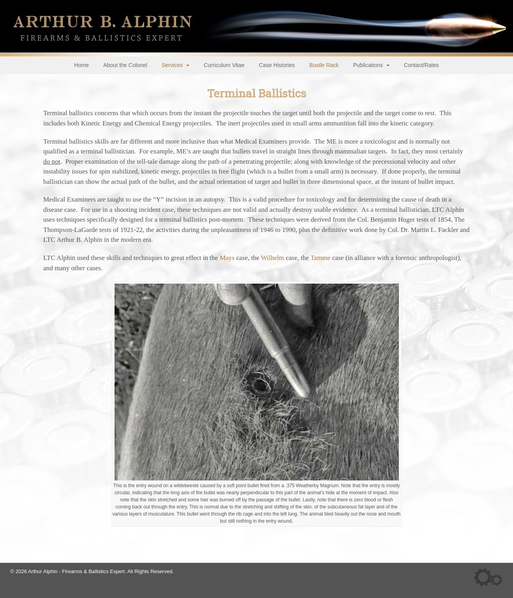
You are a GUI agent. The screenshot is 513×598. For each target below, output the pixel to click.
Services (172, 65)
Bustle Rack (324, 65)
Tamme (320, 258)
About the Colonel (125, 65)
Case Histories (277, 65)
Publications (368, 65)
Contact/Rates (421, 65)
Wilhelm (272, 258)
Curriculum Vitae (224, 65)
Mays (227, 258)
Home (81, 65)
